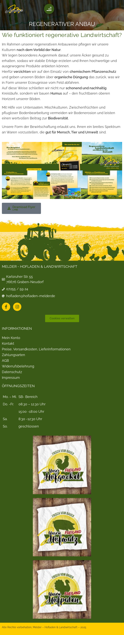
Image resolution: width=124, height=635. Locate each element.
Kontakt (8, 343)
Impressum (11, 378)
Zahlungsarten (13, 355)
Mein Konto (11, 338)
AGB (5, 361)
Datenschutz (12, 372)
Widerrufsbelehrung (18, 366)
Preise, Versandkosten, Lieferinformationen (36, 349)
